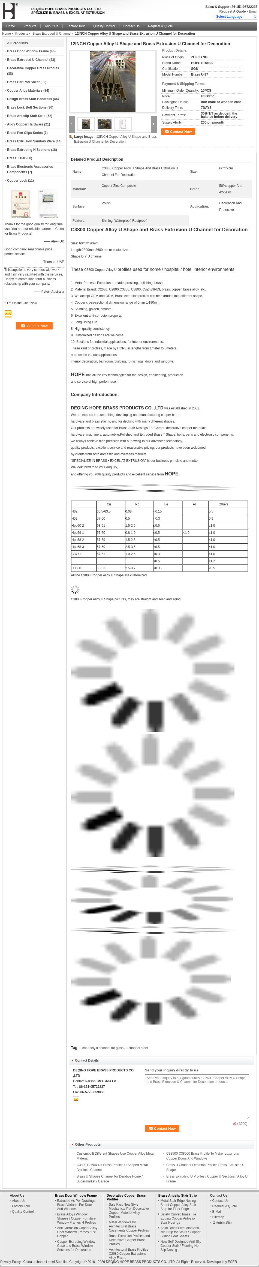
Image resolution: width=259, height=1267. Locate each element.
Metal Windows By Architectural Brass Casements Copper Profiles (129, 1226)
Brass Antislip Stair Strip (26, 116)
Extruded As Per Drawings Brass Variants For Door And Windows (76, 1205)
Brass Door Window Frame (28, 51)
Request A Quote (232, 11)
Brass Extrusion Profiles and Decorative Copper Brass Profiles (129, 1240)
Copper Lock (17, 180)
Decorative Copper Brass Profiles (33, 68)
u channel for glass (110, 1048)
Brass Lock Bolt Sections (27, 107)
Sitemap (218, 1217)
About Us (51, 26)
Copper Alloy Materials (25, 90)
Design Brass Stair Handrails (29, 99)
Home (10, 26)
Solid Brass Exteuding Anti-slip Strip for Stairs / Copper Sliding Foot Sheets (181, 1232)
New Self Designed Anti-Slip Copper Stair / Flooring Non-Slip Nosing (181, 1246)
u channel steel (137, 1048)
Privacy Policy (10, 1262)
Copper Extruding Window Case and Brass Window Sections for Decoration (76, 1246)
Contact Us (132, 26)
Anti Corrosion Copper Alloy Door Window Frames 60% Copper (77, 1232)
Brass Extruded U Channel (51, 33)
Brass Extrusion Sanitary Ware (31, 141)
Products (29, 26)
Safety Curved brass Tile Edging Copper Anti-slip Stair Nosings (178, 1218)
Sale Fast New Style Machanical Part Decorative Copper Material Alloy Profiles (129, 1211)
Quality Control (104, 26)
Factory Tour (76, 26)
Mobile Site (221, 1223)
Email (253, 11)
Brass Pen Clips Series (25, 133)
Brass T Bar (16, 158)
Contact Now (181, 132)
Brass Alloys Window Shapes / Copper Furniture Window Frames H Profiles (76, 1218)
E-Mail (216, 1212)
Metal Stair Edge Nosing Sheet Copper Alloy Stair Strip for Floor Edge (178, 1205)
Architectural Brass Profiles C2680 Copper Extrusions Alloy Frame (128, 1254)
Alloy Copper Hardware (25, 124)
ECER (232, 1262)
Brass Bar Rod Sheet (23, 82)
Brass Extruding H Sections (28, 150)
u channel (87, 1048)
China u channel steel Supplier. (46, 1262)
